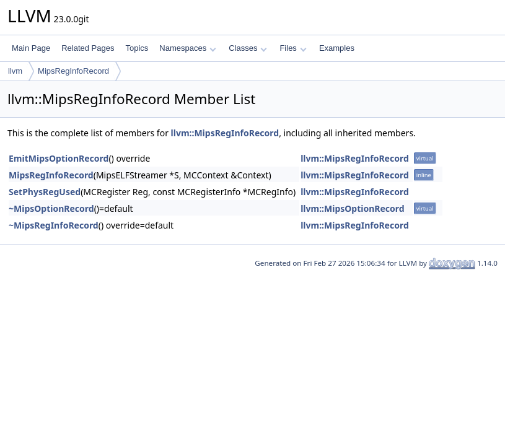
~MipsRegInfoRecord (54, 225)
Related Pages (87, 48)
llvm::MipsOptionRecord (353, 208)
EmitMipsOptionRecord (58, 158)
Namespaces (187, 48)
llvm (15, 71)
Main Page (31, 48)
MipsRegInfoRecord (73, 71)
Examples (336, 48)
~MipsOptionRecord (51, 208)
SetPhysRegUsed (45, 192)
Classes (248, 48)
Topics (136, 48)
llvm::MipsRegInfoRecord (225, 133)
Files (292, 48)
